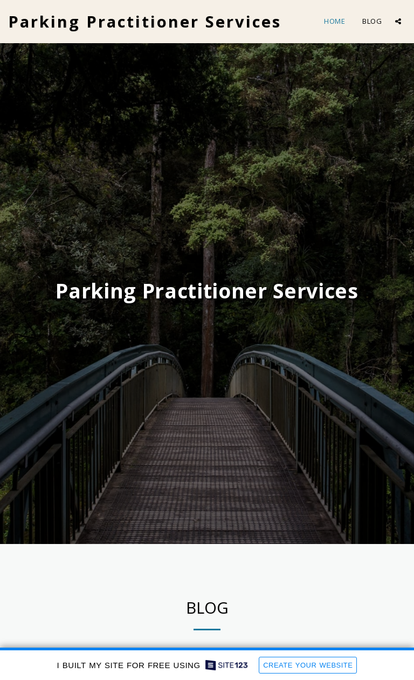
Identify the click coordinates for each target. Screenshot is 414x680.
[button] (398, 21)
